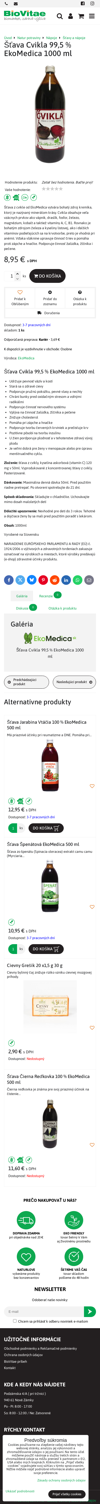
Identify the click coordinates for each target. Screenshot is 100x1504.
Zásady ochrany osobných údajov (61, 1480)
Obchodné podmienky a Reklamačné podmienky (40, 1348)
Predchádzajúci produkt (22, 682)
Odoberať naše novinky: (50, 1300)
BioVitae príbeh (15, 1362)
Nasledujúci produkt (74, 682)
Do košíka (47, 276)
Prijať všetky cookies (67, 1494)
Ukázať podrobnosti (20, 1491)
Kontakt (9, 1368)
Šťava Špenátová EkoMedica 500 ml (43, 844)
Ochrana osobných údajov (23, 1355)
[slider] (52, 189)
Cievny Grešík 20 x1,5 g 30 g (34, 965)
